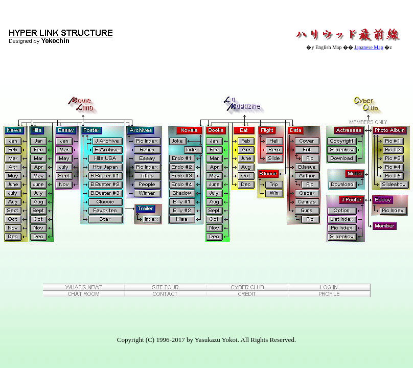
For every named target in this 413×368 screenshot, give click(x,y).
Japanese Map (368, 47)
